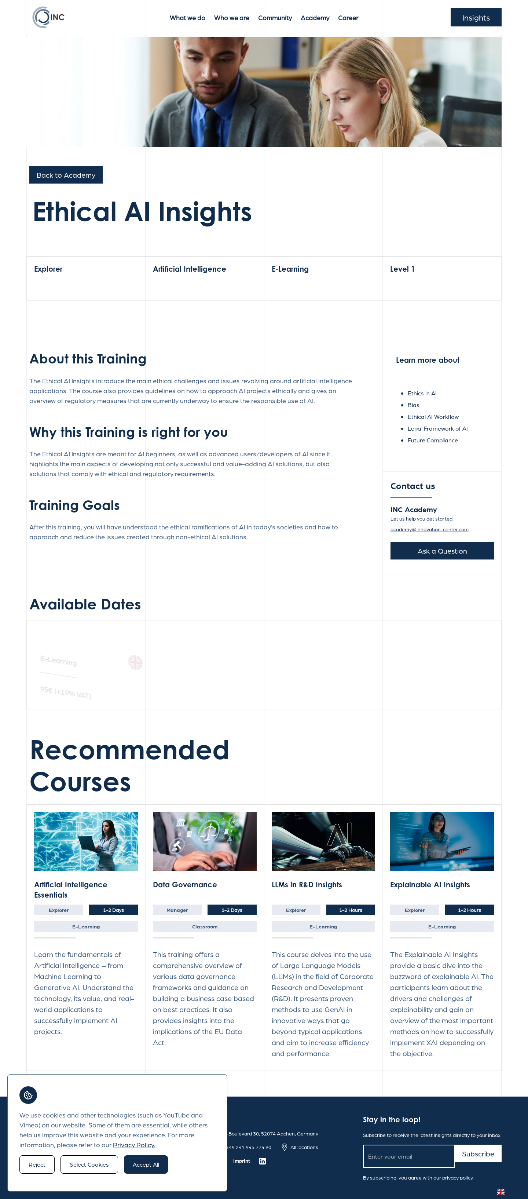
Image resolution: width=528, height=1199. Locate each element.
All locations (304, 1147)
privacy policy (457, 1177)
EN (506, 1191)
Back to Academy (66, 175)
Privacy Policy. (134, 1144)
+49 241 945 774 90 (248, 1147)
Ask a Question (442, 550)
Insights (476, 17)
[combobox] (506, 1191)
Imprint (241, 1160)
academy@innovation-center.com (429, 529)
